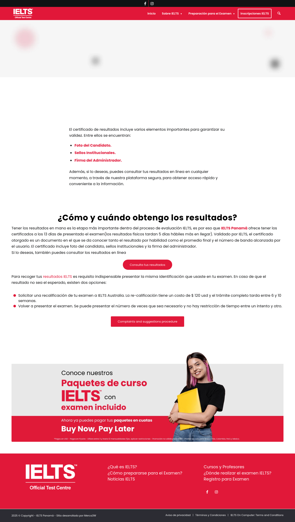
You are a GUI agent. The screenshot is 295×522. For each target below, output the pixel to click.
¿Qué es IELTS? (122, 467)
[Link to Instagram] (152, 3)
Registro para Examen (226, 479)
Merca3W (90, 515)
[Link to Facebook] (145, 3)
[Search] (278, 13)
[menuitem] (152, 13)
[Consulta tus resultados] (147, 265)
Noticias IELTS (121, 479)
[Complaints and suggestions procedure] (147, 321)
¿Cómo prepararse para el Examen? (145, 473)
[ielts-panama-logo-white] (23, 13)
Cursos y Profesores (224, 467)
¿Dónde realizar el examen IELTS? (237, 473)
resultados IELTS (57, 276)
